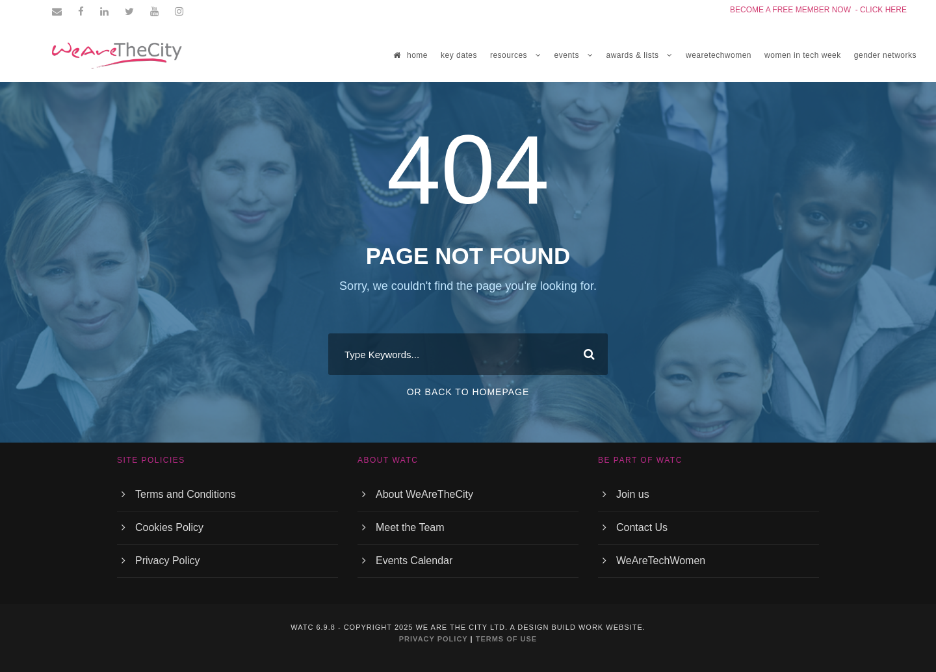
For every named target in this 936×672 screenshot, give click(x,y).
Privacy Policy (167, 560)
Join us (632, 494)
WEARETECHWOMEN (718, 55)
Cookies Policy (169, 527)
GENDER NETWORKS (885, 55)
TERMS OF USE (507, 639)
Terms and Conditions (185, 494)
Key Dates (459, 55)
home (410, 55)
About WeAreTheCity (424, 494)
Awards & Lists (632, 55)
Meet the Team (410, 527)
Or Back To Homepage (468, 392)
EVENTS (566, 55)
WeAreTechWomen (660, 560)
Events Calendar (414, 560)
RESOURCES (508, 55)
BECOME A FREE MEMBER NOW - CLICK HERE (818, 9)
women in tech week (802, 55)
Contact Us (642, 527)
